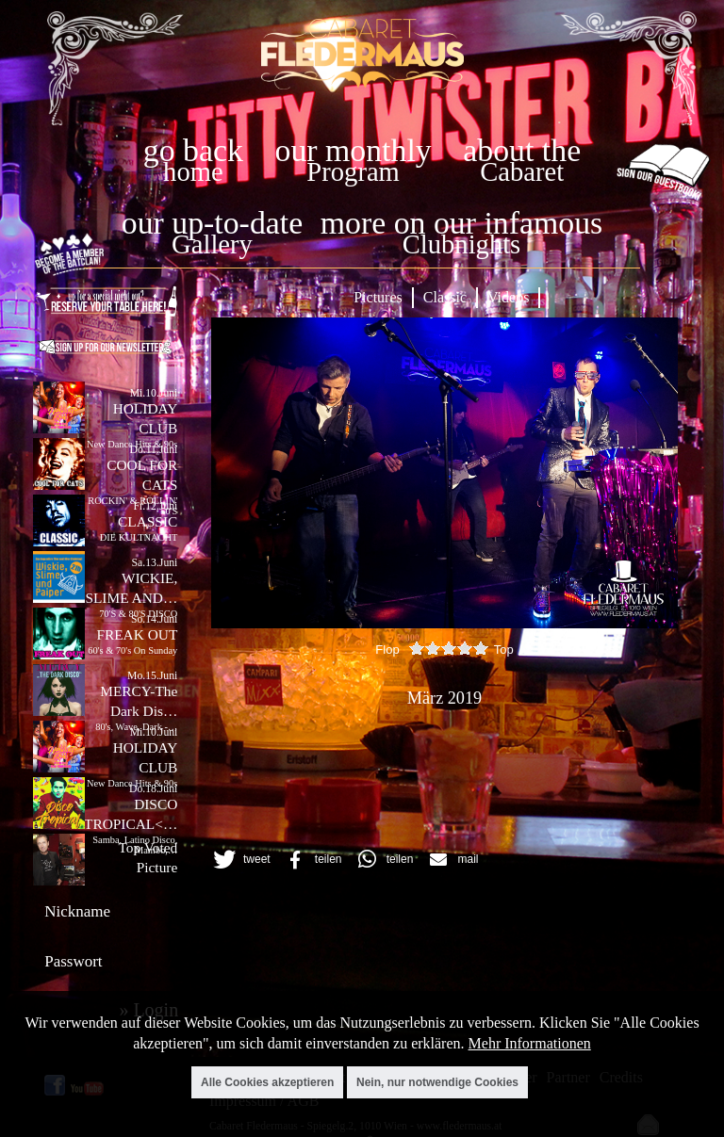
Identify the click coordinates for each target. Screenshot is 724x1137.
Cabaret (522, 172)
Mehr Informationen (530, 1043)
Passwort (73, 961)
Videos (508, 297)
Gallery (212, 244)
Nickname (77, 911)
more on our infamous (461, 222)
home (193, 172)
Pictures (378, 297)
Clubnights (462, 244)
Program (352, 172)
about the (522, 150)
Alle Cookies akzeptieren (267, 1082)
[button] (239, 859)
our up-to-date (212, 222)
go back (193, 150)
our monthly (353, 150)
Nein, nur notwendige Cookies (437, 1082)
